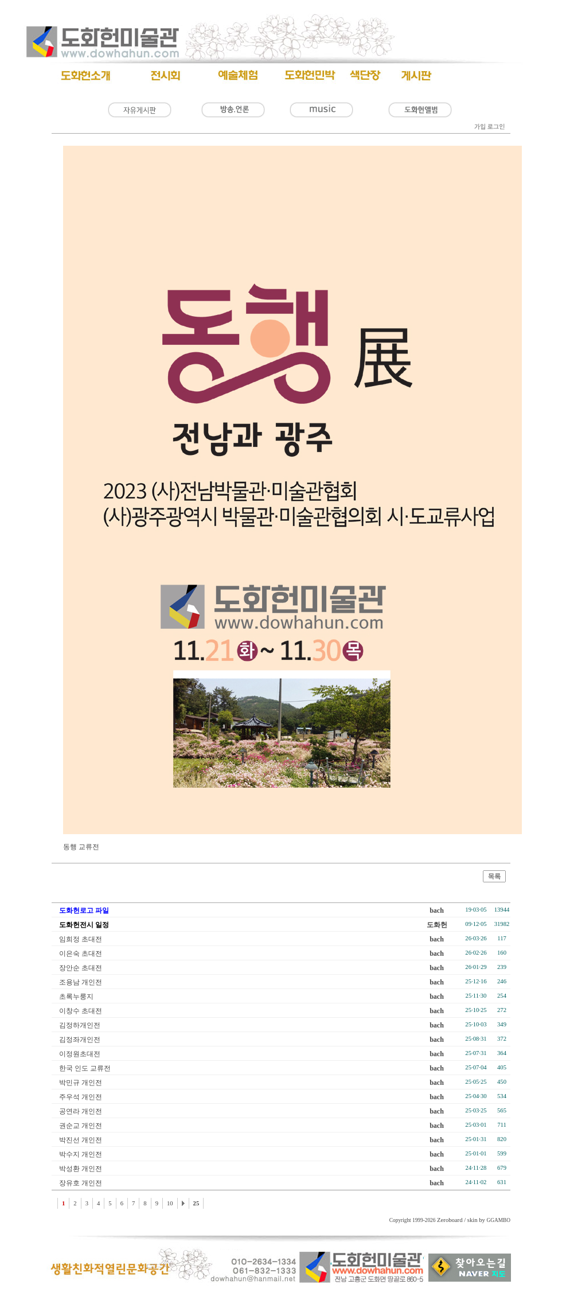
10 (170, 1203)
